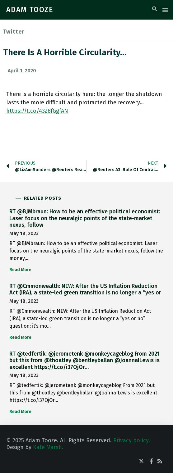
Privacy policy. (131, 440)
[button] (154, 9)
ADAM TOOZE (30, 9)
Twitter (13, 31)
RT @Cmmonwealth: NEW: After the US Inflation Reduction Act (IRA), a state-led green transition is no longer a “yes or (85, 289)
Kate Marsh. (48, 447)
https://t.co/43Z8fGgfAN (37, 110)
